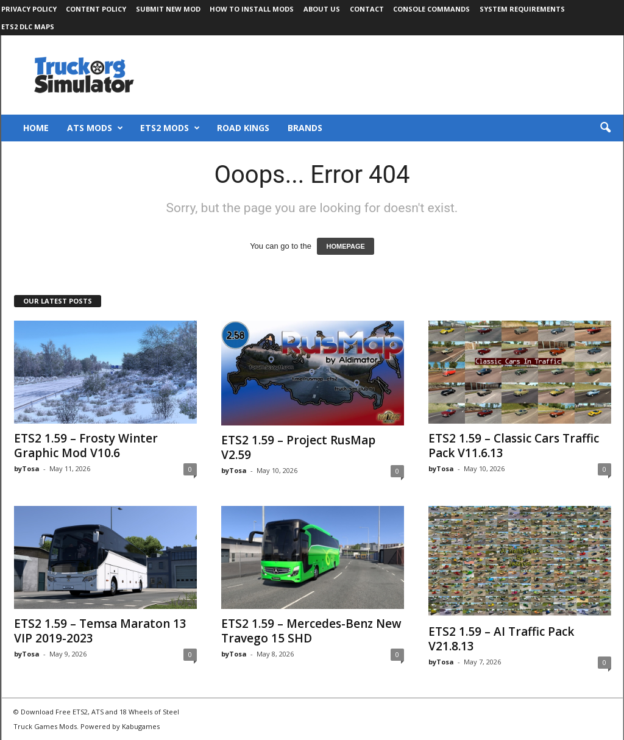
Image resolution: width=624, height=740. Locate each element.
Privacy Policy (29, 8)
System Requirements (522, 8)
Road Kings (243, 127)
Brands (305, 127)
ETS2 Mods (170, 128)
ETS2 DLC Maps (27, 26)
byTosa (27, 468)
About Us (321, 8)
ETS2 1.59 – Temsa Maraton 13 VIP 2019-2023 (100, 631)
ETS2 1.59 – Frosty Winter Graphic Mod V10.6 (86, 445)
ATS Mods (95, 128)
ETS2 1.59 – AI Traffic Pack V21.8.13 (501, 639)
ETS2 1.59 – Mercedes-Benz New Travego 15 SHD (311, 631)
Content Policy (96, 8)
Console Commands (431, 8)
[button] (605, 128)
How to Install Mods (252, 8)
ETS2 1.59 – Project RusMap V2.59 (298, 447)
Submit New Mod (168, 8)
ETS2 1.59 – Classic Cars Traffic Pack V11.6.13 (513, 445)
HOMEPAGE (345, 246)
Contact (367, 8)
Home (36, 127)
